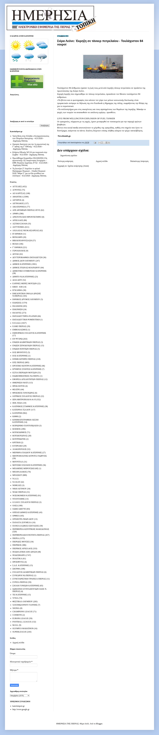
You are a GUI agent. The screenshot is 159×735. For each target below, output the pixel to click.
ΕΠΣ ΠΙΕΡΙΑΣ (18, 362)
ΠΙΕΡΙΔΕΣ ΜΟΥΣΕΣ (21, 542)
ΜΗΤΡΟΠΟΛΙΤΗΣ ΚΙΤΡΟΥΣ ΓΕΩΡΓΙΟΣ (29, 456)
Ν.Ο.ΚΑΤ (16, 482)
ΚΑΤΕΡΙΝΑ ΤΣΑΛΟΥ (21, 410)
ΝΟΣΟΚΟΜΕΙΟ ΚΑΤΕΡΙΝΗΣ (24, 495)
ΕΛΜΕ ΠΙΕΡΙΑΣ (19, 326)
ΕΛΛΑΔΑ (16, 323)
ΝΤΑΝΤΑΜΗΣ (18, 499)
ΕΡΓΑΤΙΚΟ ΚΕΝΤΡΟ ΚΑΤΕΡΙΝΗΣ (26, 366)
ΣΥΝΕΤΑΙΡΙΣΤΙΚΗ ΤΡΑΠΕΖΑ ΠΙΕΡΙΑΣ (29, 579)
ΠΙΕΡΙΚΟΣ (16, 545)
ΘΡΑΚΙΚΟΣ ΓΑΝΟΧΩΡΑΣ (23, 393)
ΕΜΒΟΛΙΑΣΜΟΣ (19, 330)
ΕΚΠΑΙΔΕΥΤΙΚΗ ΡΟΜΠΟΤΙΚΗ (26, 320)
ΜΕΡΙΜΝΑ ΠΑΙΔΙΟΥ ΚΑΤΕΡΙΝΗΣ (27, 452)
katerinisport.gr (18, 706)
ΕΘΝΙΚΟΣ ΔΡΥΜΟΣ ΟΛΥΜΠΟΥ (26, 299)
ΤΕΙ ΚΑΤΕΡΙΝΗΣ (19, 595)
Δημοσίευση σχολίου (68, 155)
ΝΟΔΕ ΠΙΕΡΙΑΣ (19, 492)
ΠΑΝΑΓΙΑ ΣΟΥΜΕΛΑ (22, 522)
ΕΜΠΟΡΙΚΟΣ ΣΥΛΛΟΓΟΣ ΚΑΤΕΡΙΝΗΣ (29, 333)
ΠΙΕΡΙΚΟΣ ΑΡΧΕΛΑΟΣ (22, 548)
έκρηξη (110, 88)
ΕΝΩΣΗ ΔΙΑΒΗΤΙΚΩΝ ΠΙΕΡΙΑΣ (26, 342)
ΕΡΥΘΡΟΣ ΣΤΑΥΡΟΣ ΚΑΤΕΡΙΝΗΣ (26, 369)
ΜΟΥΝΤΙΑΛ (17, 462)
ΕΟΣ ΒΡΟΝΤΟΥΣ (19, 352)
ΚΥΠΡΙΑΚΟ (17, 446)
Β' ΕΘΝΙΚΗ (17, 234)
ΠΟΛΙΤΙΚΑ (17, 558)
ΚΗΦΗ (15, 416)
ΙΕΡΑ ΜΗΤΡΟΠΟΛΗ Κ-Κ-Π (24, 399)
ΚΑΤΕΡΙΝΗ (17, 413)
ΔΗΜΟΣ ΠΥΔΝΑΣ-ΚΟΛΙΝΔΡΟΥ (26, 268)
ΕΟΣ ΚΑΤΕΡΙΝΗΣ (20, 356)
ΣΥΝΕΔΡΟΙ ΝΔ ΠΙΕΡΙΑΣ (22, 575)
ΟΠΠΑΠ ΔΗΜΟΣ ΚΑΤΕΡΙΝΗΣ (25, 512)
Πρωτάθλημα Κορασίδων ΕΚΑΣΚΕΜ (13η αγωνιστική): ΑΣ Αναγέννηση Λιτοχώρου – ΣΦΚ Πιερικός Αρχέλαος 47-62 (29, 160)
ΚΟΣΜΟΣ (16, 429)
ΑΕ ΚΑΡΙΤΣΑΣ (18, 193)
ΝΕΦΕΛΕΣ (16, 485)
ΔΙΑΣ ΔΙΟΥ (17, 280)
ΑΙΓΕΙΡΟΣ (16, 200)
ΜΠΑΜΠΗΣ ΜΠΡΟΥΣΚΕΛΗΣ (25, 468)
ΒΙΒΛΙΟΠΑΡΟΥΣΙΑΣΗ (22, 240)
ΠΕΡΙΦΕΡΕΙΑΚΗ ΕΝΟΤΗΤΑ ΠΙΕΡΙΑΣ (28, 535)
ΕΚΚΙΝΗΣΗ (17, 309)
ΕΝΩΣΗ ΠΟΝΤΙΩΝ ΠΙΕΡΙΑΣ (24, 349)
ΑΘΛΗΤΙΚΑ (17, 197)
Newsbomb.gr (64, 136)
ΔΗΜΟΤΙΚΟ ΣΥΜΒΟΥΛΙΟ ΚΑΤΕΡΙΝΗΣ (29, 271)
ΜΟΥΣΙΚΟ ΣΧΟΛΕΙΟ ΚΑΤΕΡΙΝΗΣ (27, 465)
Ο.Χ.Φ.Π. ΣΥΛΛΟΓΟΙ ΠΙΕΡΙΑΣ (25, 502)
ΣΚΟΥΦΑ (16, 569)
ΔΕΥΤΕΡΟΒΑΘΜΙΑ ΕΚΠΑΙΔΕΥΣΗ (27, 257)
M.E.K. (15, 625)
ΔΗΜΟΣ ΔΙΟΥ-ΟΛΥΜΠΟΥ (23, 261)
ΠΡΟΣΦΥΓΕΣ (18, 562)
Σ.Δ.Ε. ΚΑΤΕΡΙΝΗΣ (20, 565)
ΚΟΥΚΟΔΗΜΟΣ (19, 432)
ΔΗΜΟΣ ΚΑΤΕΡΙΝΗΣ (21, 264)
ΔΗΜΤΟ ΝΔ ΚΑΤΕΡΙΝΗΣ (23, 277)
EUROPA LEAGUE (20, 618)
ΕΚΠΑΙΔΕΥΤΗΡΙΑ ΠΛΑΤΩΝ (24, 316)
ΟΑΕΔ (15, 505)
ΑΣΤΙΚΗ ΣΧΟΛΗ (19, 224)
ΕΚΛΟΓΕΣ (16, 313)
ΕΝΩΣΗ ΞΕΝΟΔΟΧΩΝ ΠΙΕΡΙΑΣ (26, 345)
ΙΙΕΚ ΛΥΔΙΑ (17, 403)
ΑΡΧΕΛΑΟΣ (17, 220)
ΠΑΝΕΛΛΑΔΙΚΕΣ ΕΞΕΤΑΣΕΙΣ (25, 526)
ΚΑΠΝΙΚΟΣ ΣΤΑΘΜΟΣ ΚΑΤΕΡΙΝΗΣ (28, 406)
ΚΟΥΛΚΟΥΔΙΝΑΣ (19, 436)
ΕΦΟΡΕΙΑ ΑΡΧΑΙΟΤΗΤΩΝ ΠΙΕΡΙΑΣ (28, 379)
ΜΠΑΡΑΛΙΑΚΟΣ (19, 472)
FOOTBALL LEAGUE (21, 622)
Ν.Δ (14, 479)
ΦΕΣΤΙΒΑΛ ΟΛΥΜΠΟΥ (22, 601)
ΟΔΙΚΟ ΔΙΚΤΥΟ (19, 509)
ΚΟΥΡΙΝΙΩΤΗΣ (19, 439)
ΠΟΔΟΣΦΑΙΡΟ (18, 555)
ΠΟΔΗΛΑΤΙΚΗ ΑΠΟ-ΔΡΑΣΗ (24, 552)
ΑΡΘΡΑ (15, 214)
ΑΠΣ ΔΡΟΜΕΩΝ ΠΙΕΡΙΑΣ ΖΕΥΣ (26, 210)
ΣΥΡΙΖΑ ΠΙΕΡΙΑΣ (19, 582)
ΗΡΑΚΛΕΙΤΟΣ (18, 386)
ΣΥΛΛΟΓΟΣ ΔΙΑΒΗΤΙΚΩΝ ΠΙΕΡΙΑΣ (28, 572)
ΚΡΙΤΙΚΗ (16, 442)
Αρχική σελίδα (102, 161)
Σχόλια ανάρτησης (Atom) (78, 166)
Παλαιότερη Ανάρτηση (139, 161)
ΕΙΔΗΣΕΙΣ (16, 303)
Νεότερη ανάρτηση (65, 161)
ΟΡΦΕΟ (15, 516)
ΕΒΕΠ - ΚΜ (17, 287)
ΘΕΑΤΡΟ (16, 389)
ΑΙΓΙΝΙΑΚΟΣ (18, 203)
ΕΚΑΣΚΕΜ (17, 306)
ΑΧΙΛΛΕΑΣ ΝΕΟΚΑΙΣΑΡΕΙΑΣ (25, 230)
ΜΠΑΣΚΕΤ (17, 475)
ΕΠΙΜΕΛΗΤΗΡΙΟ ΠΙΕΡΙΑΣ (24, 359)
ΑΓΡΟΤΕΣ (16, 190)
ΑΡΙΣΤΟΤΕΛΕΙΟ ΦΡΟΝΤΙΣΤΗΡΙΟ (26, 217)
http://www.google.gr (20, 709)
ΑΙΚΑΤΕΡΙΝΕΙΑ (19, 207)
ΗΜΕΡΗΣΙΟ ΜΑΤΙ (20, 383)
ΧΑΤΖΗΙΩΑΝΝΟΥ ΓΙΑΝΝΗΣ (24, 605)
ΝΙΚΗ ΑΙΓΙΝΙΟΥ (19, 489)
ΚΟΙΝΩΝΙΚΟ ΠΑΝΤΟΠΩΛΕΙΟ (25, 426)
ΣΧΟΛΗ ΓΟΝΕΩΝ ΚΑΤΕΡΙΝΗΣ (25, 586)
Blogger (99, 724)
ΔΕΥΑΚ (15, 254)
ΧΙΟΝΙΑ (16, 608)
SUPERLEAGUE (19, 632)
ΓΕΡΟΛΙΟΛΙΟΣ (18, 251)
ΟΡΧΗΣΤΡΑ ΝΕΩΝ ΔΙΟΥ (23, 519)
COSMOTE (17, 615)
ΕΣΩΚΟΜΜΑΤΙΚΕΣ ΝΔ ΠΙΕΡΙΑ (26, 376)
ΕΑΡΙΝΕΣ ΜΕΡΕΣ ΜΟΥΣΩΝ (24, 283)
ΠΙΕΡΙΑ (15, 538)
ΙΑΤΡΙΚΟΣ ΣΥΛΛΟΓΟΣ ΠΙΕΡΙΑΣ (26, 396)
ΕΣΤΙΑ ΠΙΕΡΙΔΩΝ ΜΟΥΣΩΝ (24, 373)
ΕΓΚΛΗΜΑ (17, 290)
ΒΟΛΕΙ (15, 244)
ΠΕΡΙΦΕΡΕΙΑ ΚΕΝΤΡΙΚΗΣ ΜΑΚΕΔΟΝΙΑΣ (30, 529)
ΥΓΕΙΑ (15, 598)
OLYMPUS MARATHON (23, 628)
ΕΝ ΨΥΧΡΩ (17, 339)
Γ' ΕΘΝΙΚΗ (17, 247)
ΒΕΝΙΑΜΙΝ (17, 237)
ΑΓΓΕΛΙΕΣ (17, 186)
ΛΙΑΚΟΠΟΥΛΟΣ (19, 449)
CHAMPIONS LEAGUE (22, 611)
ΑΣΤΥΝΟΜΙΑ (18, 227)
